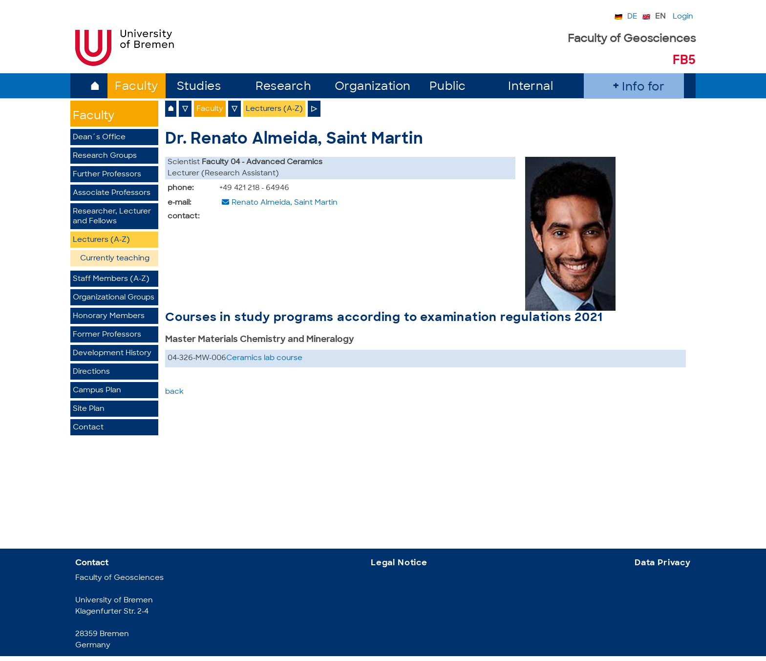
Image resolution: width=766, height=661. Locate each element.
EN (660, 17)
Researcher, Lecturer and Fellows (112, 216)
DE (632, 17)
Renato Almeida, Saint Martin (285, 203)
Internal (530, 87)
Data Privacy (663, 563)
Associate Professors (111, 193)
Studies (199, 87)
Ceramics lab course (264, 358)
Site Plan (89, 409)
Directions (91, 372)
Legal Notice (399, 563)
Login (683, 17)
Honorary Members (109, 316)
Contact (88, 427)
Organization (373, 87)
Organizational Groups (113, 297)
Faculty (136, 87)
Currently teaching (114, 258)
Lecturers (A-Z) (101, 240)
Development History (112, 353)
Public (447, 87)
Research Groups (105, 156)
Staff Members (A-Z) (111, 279)
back (174, 392)
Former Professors (107, 335)
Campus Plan (97, 390)
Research (283, 87)
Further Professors (107, 174)
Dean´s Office (99, 137)
